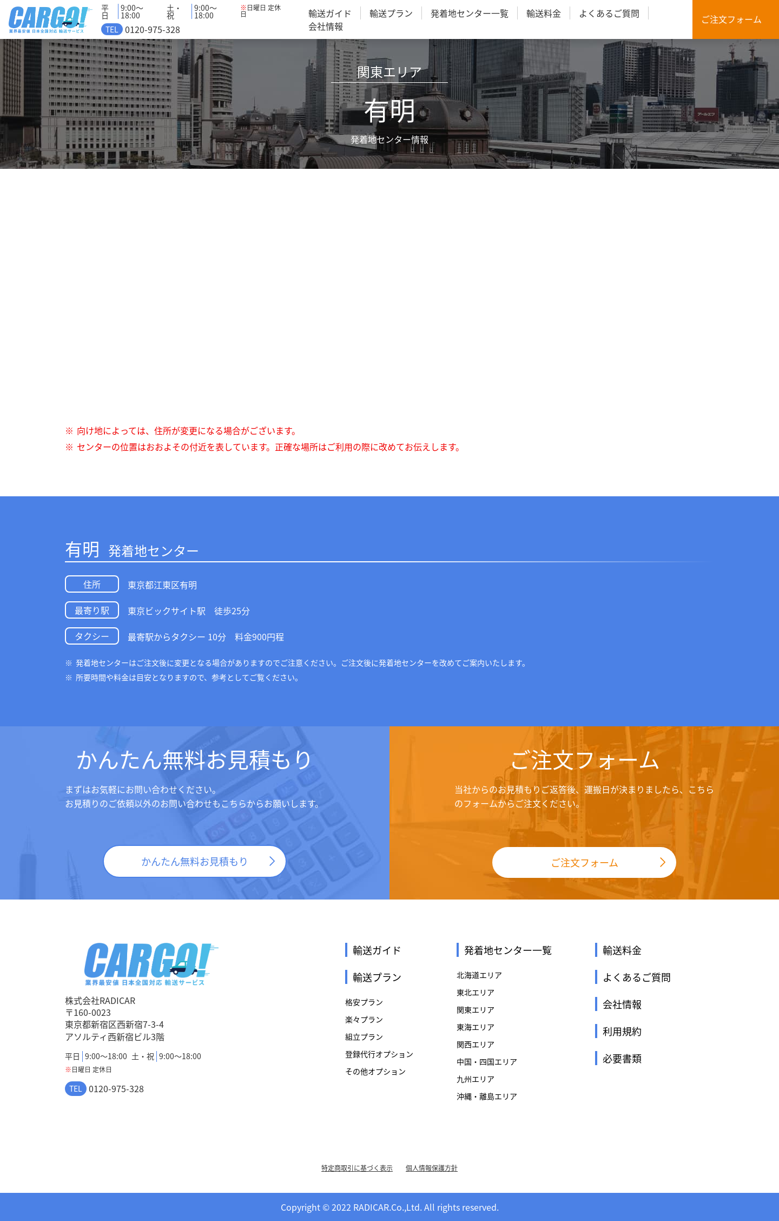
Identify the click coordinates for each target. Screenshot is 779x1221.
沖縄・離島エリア (487, 1096)
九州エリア (475, 1078)
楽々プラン (364, 1019)
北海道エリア (479, 975)
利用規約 (622, 1031)
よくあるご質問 (609, 13)
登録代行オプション (379, 1054)
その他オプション (375, 1071)
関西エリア (475, 1044)
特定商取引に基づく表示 (357, 1168)
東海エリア (475, 1026)
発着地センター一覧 (470, 13)
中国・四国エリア (487, 1061)
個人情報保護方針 (432, 1168)
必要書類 (622, 1058)
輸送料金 (543, 13)
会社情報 (325, 26)
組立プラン (364, 1036)
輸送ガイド (330, 13)
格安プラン (364, 1002)
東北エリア (475, 992)
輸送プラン (391, 13)
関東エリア (475, 1009)
